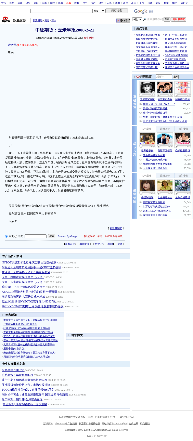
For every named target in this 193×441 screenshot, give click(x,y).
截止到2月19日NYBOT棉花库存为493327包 (29, 301)
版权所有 (102, 436)
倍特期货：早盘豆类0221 (17, 375)
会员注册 (133, 423)
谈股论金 (70, 244)
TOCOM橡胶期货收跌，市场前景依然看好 (28, 389)
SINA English (120, 423)
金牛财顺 (89, 37)
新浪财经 (37, 20)
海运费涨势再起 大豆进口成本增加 (23, 296)
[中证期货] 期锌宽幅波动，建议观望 (24, 404)
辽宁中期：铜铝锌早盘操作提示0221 (24, 379)
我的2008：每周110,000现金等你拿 (103, 236)
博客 (60, 3)
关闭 (120, 244)
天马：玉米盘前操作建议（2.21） (23, 282)
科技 (52, 3)
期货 (46, 20)
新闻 (11, 3)
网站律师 (107, 423)
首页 (3, 3)
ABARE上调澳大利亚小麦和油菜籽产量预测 (29, 291)
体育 (19, 3)
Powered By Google (67, 236)
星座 (133, 3)
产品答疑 (145, 423)
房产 (93, 3)
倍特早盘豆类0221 (13, 370)
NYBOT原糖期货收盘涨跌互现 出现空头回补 (30, 262)
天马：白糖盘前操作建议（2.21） (23, 277)
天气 (141, 3)
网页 (11, 236)
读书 (117, 3)
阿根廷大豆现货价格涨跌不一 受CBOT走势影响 (31, 267)
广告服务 (72, 423)
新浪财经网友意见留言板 (72, 417)
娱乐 (28, 3)
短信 (149, 3)
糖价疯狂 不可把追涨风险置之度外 (23, 286)
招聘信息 (95, 423)
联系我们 (84, 423)
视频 (76, 3)
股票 (44, 3)
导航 (174, 3)
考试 (125, 3)
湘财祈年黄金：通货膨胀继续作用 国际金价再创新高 (35, 394)
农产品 (12, 45)
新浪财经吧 (116, 228)
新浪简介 (48, 423)
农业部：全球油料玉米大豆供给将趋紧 (26, 272)
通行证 (184, 3)
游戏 (101, 3)
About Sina (60, 423)
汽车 (84, 3)
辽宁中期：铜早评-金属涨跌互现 (22, 399)
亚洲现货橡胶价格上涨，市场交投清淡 (26, 384)
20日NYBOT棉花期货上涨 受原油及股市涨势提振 (33, 306)
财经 (36, 3)
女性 (109, 3)
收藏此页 (85, 244)
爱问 (158, 3)
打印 (110, 244)
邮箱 (166, 3)
